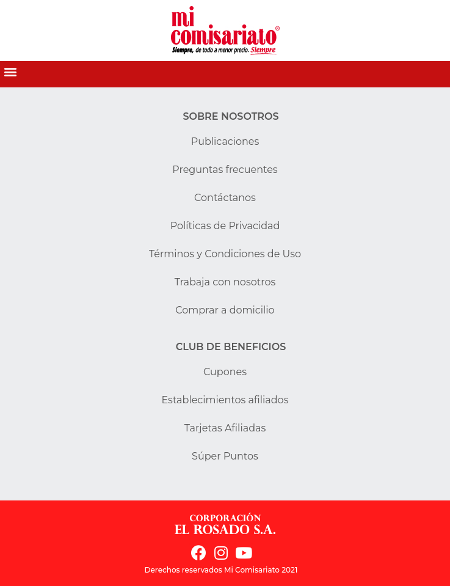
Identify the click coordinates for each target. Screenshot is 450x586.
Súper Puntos (225, 456)
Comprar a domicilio (224, 310)
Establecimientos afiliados (225, 400)
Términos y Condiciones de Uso (225, 254)
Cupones (225, 372)
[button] (10, 71)
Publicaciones (225, 141)
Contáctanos (225, 197)
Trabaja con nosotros (225, 282)
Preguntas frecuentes (224, 169)
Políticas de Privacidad (225, 226)
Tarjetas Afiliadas (225, 428)
